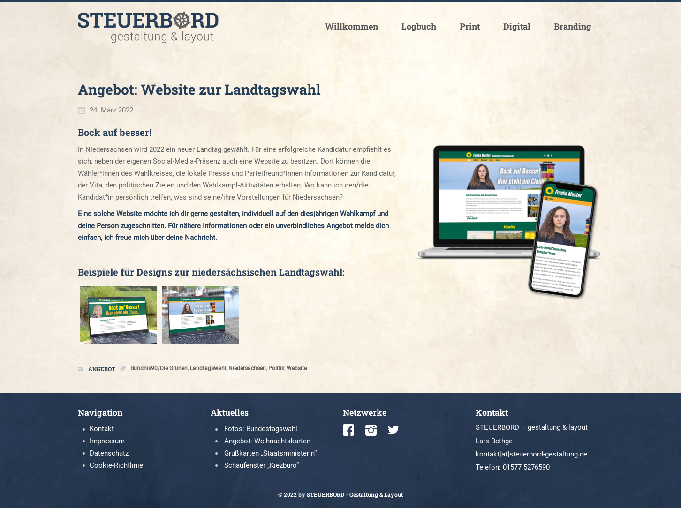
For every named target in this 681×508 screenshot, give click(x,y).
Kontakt (102, 429)
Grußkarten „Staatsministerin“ (270, 453)
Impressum (107, 441)
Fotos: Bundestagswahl (260, 429)
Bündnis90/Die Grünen (159, 368)
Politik (276, 368)
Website (297, 368)
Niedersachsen (247, 368)
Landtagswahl (208, 368)
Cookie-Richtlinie (116, 465)
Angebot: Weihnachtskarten (267, 441)
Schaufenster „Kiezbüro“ (261, 465)
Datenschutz (109, 453)
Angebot (101, 369)
